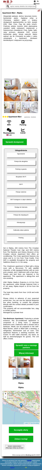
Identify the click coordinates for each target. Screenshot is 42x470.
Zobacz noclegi (21, 439)
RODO (12, 467)
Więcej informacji (26, 353)
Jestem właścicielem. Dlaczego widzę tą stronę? (14, 447)
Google (29, 460)
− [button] (5, 397)
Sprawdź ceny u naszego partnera (26, 346)
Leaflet (26, 423)
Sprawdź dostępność (15, 142)
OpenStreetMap (34, 423)
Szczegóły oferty (21, 430)
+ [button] (5, 394)
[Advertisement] (21, 59)
